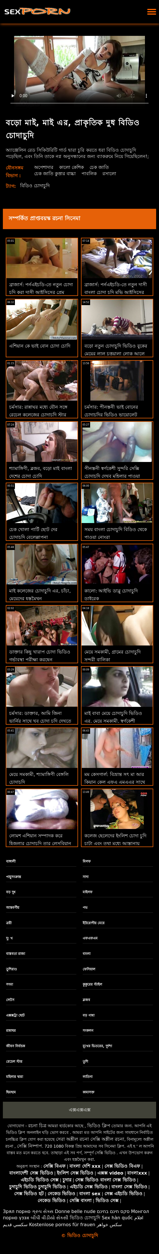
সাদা (85, 877)
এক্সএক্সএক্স (79, 1110)
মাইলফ (87, 892)
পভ (85, 908)
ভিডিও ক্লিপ (98, 1125)
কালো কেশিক (71, 167)
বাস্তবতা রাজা (15, 954)
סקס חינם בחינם (113, 1211)
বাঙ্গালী (10, 861)
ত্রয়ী (8, 923)
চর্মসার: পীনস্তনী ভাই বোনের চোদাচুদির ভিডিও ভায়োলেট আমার (111, 414)
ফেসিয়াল (89, 969)
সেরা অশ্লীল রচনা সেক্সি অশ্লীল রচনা (90, 1139)
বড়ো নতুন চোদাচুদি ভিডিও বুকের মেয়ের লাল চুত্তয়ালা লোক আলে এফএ (115, 353)
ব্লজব (86, 1000)
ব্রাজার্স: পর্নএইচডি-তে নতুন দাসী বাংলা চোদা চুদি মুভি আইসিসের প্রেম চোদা (115, 292)
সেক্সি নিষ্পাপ (29, 1146)
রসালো (109, 173)
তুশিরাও (11, 969)
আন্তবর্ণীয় (12, 908)
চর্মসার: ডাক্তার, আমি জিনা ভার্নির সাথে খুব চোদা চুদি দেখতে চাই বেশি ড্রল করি (40, 721)
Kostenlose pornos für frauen (62, 1224)
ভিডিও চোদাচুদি (85, 1217)
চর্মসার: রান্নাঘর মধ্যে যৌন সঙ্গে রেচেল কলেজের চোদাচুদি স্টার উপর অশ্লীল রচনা (38, 414)
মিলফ (87, 861)
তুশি (85, 1062)
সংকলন (88, 1031)
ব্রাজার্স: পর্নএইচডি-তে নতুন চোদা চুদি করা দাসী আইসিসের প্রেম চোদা (41, 292)
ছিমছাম (11, 1092)
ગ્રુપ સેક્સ (42, 1211)
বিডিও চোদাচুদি (35, 185)
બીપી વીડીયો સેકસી (49, 1217)
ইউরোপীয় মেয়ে (93, 923)
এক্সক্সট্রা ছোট (15, 1015)
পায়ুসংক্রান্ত (13, 877)
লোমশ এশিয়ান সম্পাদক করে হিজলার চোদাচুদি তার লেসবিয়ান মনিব (40, 843)
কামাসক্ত (88, 1092)
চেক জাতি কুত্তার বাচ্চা (55, 173)
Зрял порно (16, 1211)
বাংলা (86, 954)
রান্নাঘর (11, 1031)
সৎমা (9, 984)
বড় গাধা (88, 1015)
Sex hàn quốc (117, 1217)
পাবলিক (89, 173)
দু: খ (9, 938)
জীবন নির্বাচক (15, 1046)
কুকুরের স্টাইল (92, 984)
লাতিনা (87, 1077)
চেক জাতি (99, 167)
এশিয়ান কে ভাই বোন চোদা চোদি (39, 346)
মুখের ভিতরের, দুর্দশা (97, 1046)
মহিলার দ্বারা (14, 1077)
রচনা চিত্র (37, 1125)
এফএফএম (90, 938)
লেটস (10, 1000)
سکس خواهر (109, 1224)
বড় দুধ (10, 892)
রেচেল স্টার (14, 1062)
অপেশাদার (43, 167)
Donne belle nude (75, 1211)
